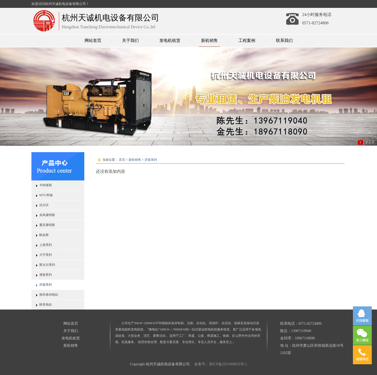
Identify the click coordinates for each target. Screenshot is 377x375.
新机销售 (209, 40)
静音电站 (45, 304)
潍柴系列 (45, 275)
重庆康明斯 (47, 225)
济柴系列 (45, 284)
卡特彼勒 (45, 185)
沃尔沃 (44, 205)
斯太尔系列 (47, 265)
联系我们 (284, 40)
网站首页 (93, 40)
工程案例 (247, 40)
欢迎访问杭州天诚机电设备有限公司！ (60, 4)
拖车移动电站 (48, 294)
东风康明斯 (47, 215)
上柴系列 (45, 245)
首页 (122, 160)
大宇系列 (45, 255)
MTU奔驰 (46, 195)
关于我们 (130, 40)
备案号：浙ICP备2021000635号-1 (220, 364)
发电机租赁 (169, 40)
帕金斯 (44, 235)
